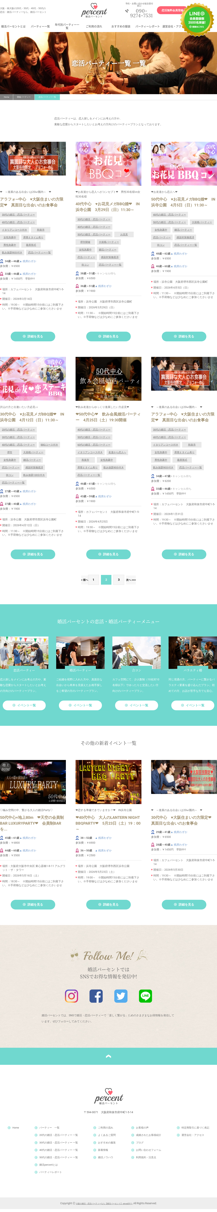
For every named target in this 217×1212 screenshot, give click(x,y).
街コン (85, 267)
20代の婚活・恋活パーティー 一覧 (58, 1137)
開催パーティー (24, 100)
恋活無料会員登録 (168, 11)
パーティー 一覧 (49, 1130)
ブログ (140, 1145)
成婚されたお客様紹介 (148, 1137)
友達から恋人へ (117, 455)
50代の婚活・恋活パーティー (94, 237)
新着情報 (103, 1152)
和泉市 (41, 232)
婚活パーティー (107, 252)
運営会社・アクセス (174, 29)
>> (146, 582)
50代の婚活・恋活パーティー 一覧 (58, 1160)
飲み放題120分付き (34, 477)
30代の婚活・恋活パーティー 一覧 (58, 1145)
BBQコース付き (49, 447)
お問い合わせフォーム (148, 1152)
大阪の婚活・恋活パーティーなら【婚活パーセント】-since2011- (104, 1206)
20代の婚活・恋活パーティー (18, 432)
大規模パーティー (109, 244)
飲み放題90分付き (12, 255)
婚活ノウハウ (105, 1160)
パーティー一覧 (40, 29)
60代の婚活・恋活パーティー (94, 447)
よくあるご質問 (107, 1137)
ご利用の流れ (94, 29)
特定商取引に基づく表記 (195, 1130)
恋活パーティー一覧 (39, 255)
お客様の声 (142, 1130)
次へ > (130, 582)
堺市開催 (85, 244)
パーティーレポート (147, 29)
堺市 (9, 455)
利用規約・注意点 (146, 1160)
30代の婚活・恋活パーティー (18, 217)
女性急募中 (9, 240)
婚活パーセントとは (13, 29)
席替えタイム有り (33, 240)
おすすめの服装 (120, 29)
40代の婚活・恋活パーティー (18, 225)
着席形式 (31, 247)
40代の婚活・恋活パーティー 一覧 (58, 1152)
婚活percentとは (48, 1167)
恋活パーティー (86, 260)
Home (6, 100)
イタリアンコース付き (14, 232)
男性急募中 (9, 247)
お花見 (124, 237)
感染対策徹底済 (110, 260)
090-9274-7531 (138, 14)
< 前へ (73, 582)
